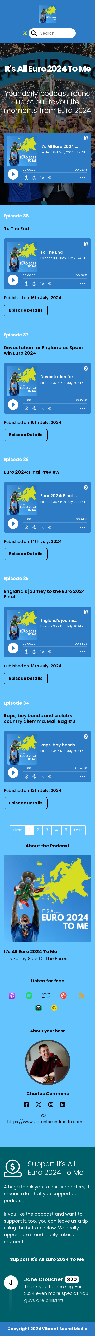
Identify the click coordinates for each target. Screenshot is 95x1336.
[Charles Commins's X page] (41, 1105)
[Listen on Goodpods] (54, 1008)
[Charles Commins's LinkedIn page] (65, 1105)
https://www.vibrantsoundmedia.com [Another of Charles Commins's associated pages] (44, 1119)
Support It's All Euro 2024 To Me (47, 1259)
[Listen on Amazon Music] (46, 996)
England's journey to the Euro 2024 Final (44, 594)
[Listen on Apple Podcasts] (12, 996)
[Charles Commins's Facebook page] (29, 1105)
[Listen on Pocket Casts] (63, 996)
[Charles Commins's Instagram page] (53, 1105)
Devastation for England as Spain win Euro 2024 (43, 350)
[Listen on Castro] (38, 1008)
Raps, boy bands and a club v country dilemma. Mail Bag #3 (39, 718)
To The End (16, 228)
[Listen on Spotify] (29, 996)
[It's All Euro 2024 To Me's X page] (25, 33)
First (17, 830)
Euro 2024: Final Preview (31, 472)
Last (78, 830)
